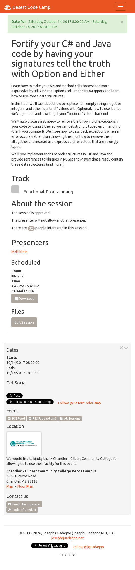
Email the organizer (24, 504)
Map (9, 486)
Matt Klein (19, 252)
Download (25, 299)
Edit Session (24, 322)
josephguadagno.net (67, 538)
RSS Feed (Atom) (42, 418)
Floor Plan (25, 486)
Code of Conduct (22, 509)
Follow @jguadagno (88, 547)
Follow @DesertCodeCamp (79, 403)
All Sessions (70, 418)
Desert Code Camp (27, 7)
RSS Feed (16, 418)
